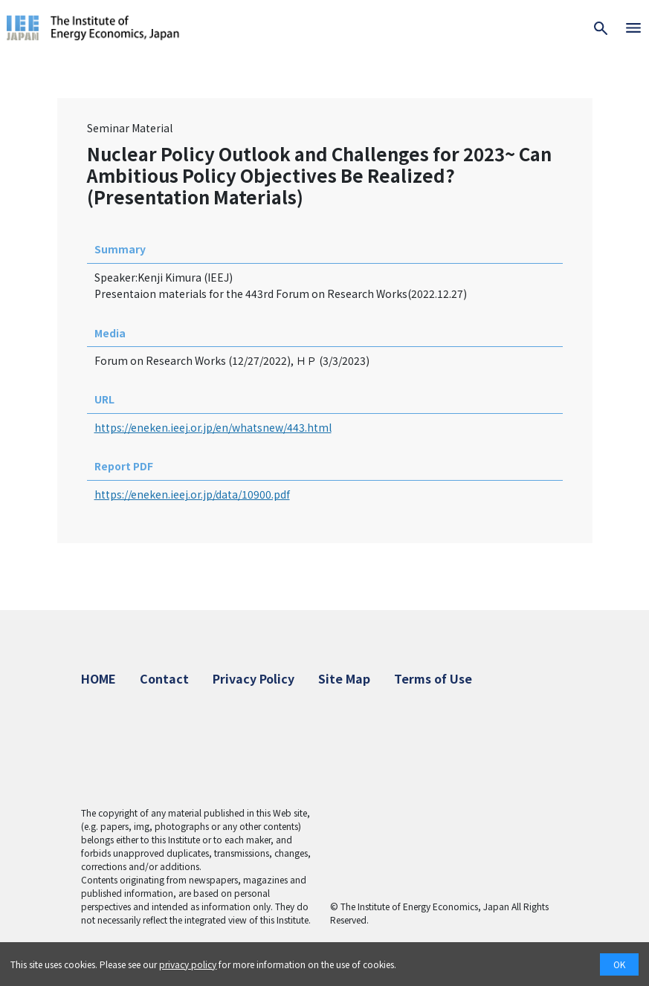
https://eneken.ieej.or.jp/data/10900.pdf (192, 494)
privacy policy (187, 964)
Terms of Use (433, 678)
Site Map (344, 678)
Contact (164, 678)
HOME (98, 678)
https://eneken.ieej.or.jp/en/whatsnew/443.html (213, 427)
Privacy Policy (253, 678)
